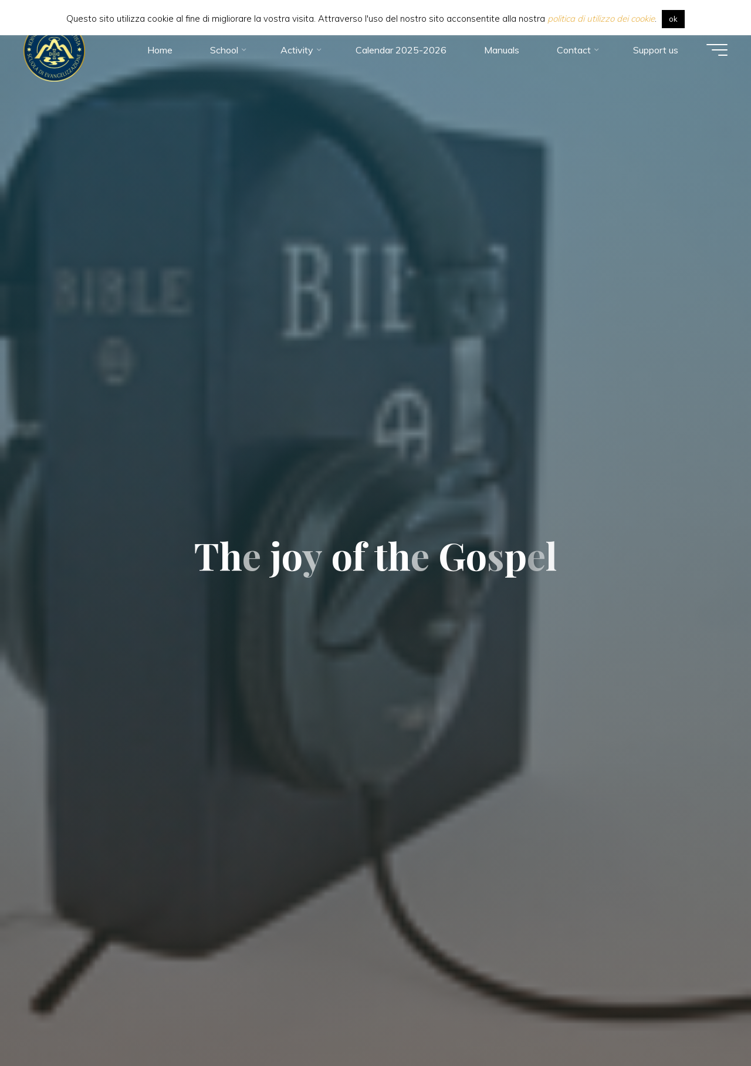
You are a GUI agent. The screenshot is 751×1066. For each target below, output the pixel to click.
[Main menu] (717, 50)
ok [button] (673, 18)
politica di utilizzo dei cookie (601, 18)
